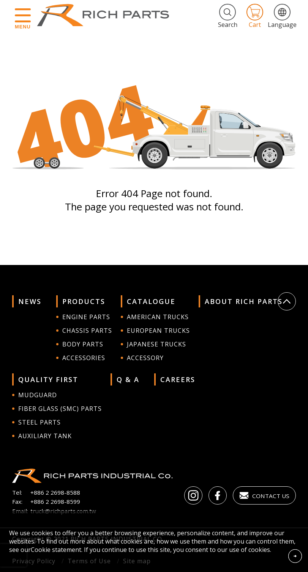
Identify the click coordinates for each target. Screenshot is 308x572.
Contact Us (270, 496)
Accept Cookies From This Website (295, 556)
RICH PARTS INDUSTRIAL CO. (93, 476)
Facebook (217, 495)
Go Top (287, 301)
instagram (193, 495)
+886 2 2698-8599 (55, 501)
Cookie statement (56, 549)
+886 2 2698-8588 (55, 492)
